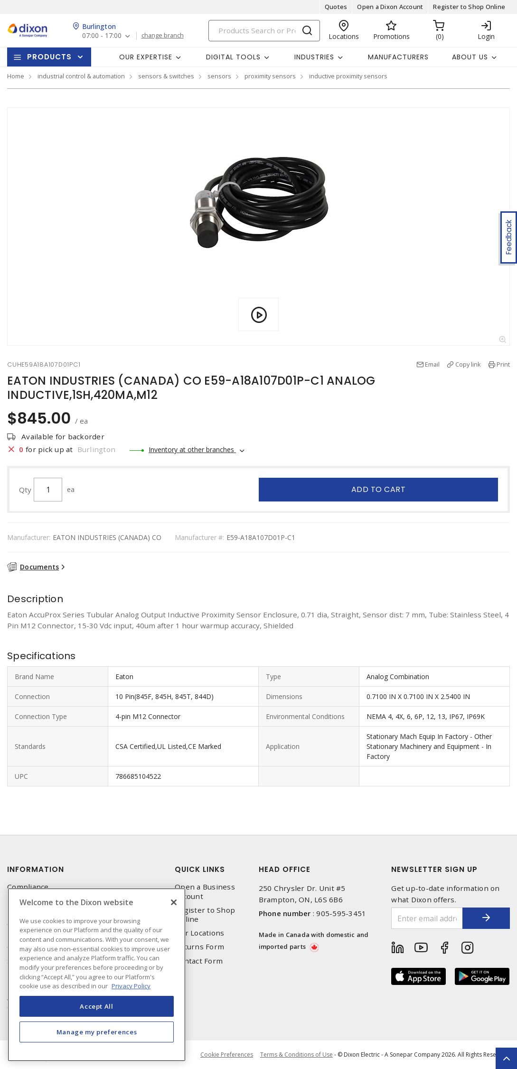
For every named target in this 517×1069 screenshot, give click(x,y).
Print (503, 364)
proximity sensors (270, 76)
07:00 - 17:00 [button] (102, 36)
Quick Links (200, 869)
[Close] (173, 902)
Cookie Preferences (226, 1055)
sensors (219, 76)
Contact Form (199, 960)
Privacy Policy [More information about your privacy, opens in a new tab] (131, 986)
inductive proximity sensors (348, 76)
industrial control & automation (81, 76)
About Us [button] (470, 57)
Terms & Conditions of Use (296, 1054)
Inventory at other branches (192, 449)
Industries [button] (314, 57)
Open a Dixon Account (390, 6)
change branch (162, 35)
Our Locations (199, 932)
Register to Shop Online (469, 6)
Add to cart (378, 489)
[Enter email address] (427, 918)
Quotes (336, 6)
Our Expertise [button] (145, 57)
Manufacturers (398, 57)
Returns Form (199, 946)
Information (35, 869)
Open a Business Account (205, 891)
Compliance (28, 886)
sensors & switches (166, 76)
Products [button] (49, 57)
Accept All (96, 1006)
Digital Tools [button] (233, 57)
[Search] (264, 30)
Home (15, 76)
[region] (97, 974)
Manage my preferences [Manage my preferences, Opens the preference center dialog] (96, 1032)
